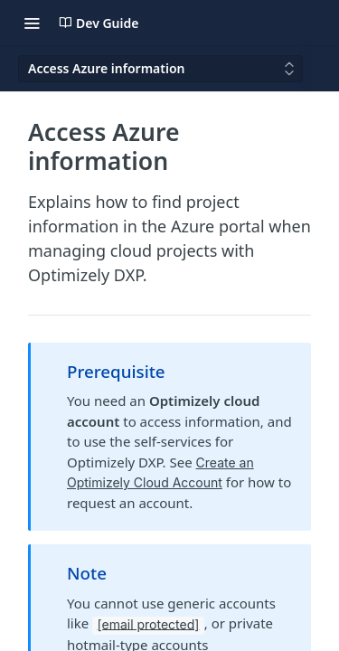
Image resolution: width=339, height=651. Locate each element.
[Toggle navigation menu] (31, 22)
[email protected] (149, 623)
